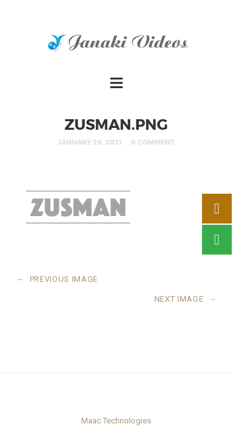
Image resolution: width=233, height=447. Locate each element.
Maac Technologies (116, 420)
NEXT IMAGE (185, 299)
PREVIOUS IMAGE (57, 279)
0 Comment (153, 142)
